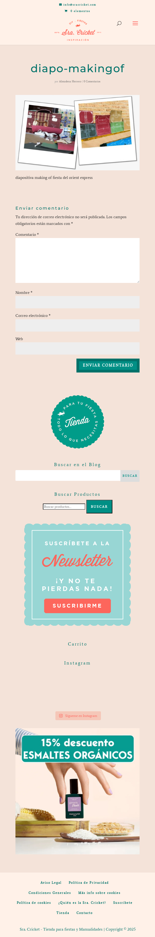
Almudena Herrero (70, 81)
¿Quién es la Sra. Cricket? (82, 903)
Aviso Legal (51, 883)
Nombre (23, 292)
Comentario (27, 234)
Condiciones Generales (49, 893)
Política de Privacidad (89, 883)
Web (19, 338)
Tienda (62, 913)
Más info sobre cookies (99, 893)
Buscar (99, 506)
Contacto (84, 913)
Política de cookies (34, 903)
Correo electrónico (33, 315)
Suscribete (123, 903)
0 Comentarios (92, 81)
